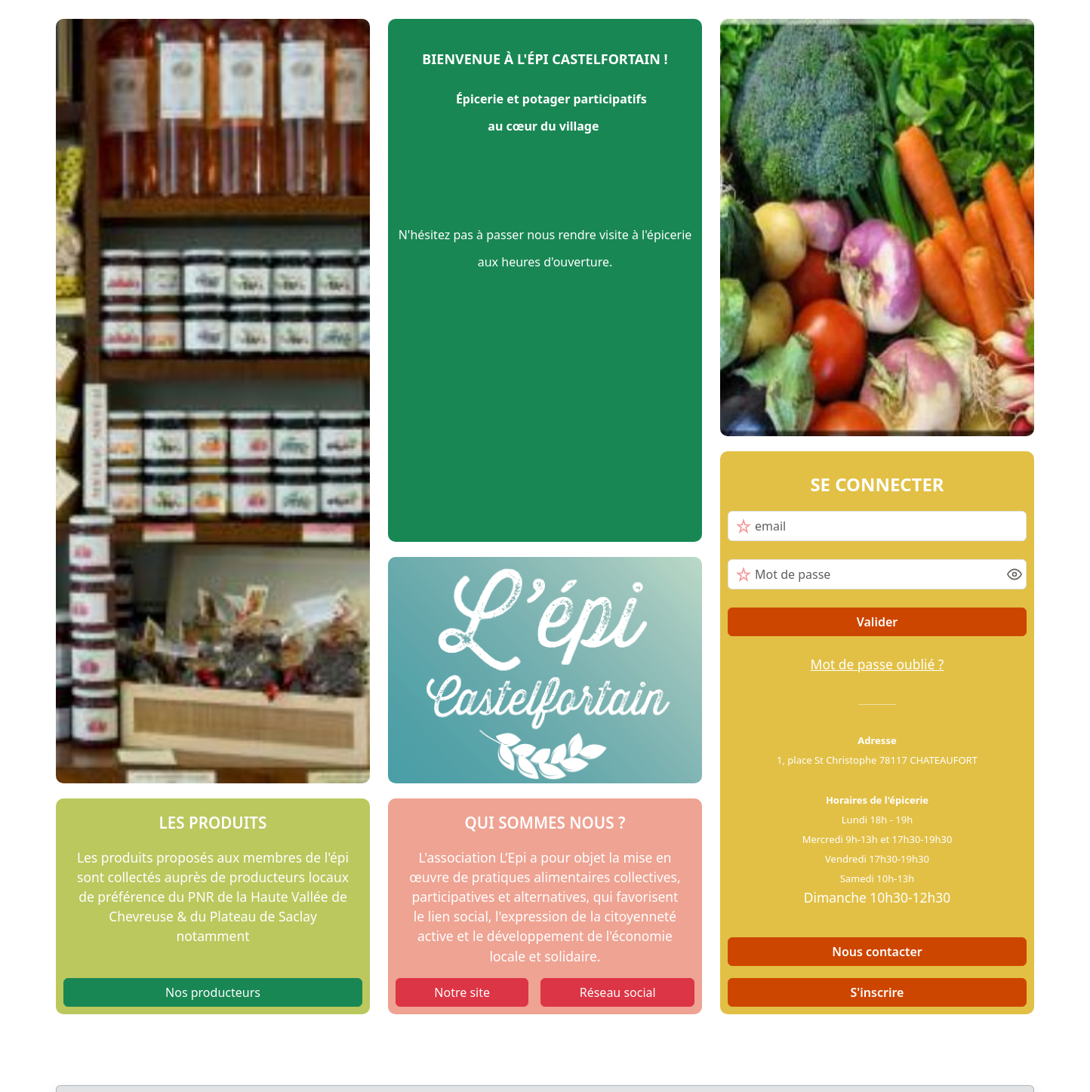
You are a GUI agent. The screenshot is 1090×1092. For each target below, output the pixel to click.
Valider (877, 622)
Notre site (462, 992)
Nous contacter (877, 951)
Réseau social (618, 992)
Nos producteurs (212, 992)
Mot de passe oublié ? (877, 664)
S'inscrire (877, 992)
